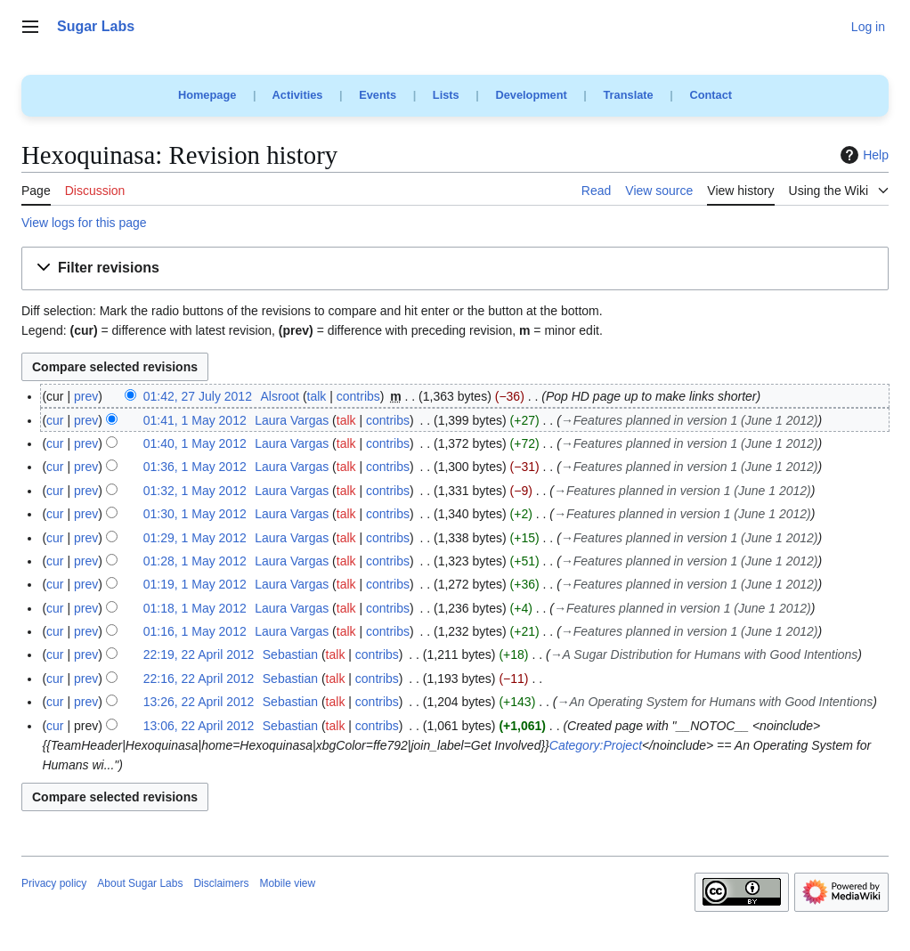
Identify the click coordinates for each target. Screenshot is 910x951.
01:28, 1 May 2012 (195, 561)
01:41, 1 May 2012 (195, 420)
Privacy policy (53, 883)
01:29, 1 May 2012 (195, 538)
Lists (446, 95)
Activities (297, 95)
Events (377, 95)
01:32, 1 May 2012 (195, 491)
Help (862, 155)
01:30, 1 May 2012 (195, 514)
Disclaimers (220, 883)
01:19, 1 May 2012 (195, 584)
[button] (455, 268)
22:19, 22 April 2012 (199, 654)
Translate (629, 95)
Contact (710, 95)
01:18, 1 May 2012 (195, 608)
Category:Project (595, 745)
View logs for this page (84, 222)
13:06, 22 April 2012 (199, 726)
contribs (358, 396)
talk (317, 396)
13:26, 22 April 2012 (199, 702)
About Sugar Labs (140, 883)
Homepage (207, 95)
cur (54, 420)
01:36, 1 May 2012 (195, 466)
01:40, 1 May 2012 (195, 443)
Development (530, 95)
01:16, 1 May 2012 (195, 631)
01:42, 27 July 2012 (197, 396)
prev (86, 396)
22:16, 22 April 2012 (199, 678)
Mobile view (287, 883)
